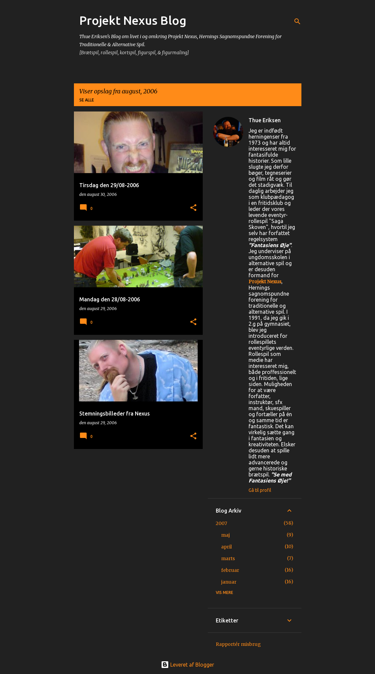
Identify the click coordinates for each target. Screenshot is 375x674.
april (226, 547)
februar (230, 570)
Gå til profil (260, 490)
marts (228, 558)
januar (229, 582)
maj (225, 535)
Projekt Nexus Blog (132, 20)
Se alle (86, 100)
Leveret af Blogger (187, 665)
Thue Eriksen (265, 120)
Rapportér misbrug (238, 644)
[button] (193, 208)
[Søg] (297, 21)
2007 (221, 523)
